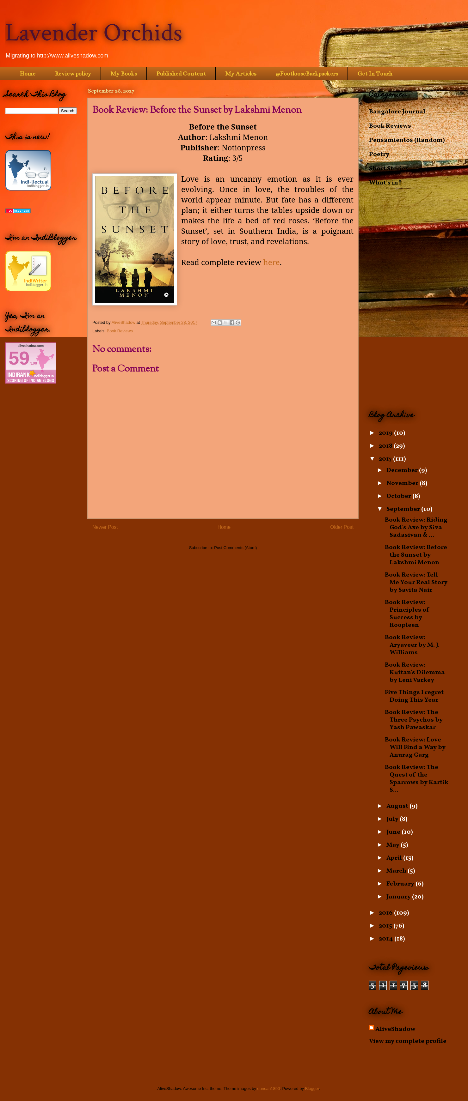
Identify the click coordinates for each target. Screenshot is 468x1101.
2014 (386, 939)
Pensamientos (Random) (407, 140)
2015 (386, 926)
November (403, 483)
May (393, 845)
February (401, 884)
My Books (123, 73)
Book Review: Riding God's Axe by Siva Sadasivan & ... (416, 528)
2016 (386, 913)
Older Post (342, 527)
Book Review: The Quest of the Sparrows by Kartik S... (416, 779)
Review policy (73, 73)
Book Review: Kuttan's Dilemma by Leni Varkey (415, 673)
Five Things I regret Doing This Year (414, 696)
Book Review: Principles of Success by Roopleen (407, 614)
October (399, 496)
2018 (386, 446)
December (402, 470)
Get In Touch (374, 73)
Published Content (181, 73)
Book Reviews (120, 331)
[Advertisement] (416, 298)
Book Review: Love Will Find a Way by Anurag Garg (415, 747)
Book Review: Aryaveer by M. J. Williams (412, 645)
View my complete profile (407, 1041)
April (394, 858)
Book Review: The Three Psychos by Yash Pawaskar (414, 720)
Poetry (379, 154)
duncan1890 (268, 1088)
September (403, 509)
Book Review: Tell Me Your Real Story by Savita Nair (416, 583)
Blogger (312, 1088)
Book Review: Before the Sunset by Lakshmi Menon (416, 555)
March (397, 871)
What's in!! (385, 182)
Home (27, 73)
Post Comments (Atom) (235, 547)
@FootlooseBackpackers (307, 73)
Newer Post (105, 527)
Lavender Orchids (93, 32)
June (394, 832)
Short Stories (389, 168)
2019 (386, 433)
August (398, 806)
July (393, 819)
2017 (386, 459)
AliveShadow (395, 1029)
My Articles (240, 73)
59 (19, 358)
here (271, 262)
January (399, 896)
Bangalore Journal (397, 111)
